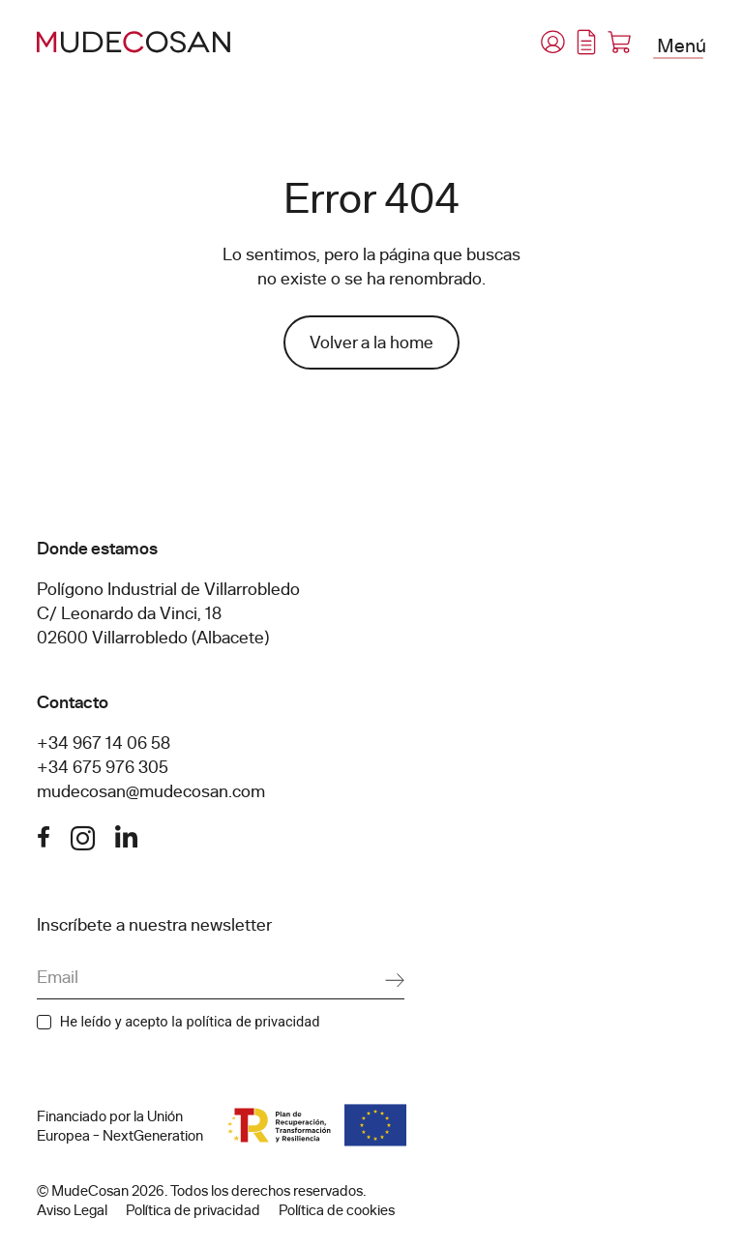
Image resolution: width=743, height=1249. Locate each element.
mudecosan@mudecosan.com (151, 791)
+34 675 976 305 (102, 767)
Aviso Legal (72, 1210)
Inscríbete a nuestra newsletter (154, 925)
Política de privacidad (193, 1210)
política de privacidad (252, 1021)
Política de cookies (337, 1210)
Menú (681, 44)
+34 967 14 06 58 (103, 743)
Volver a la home (371, 342)
